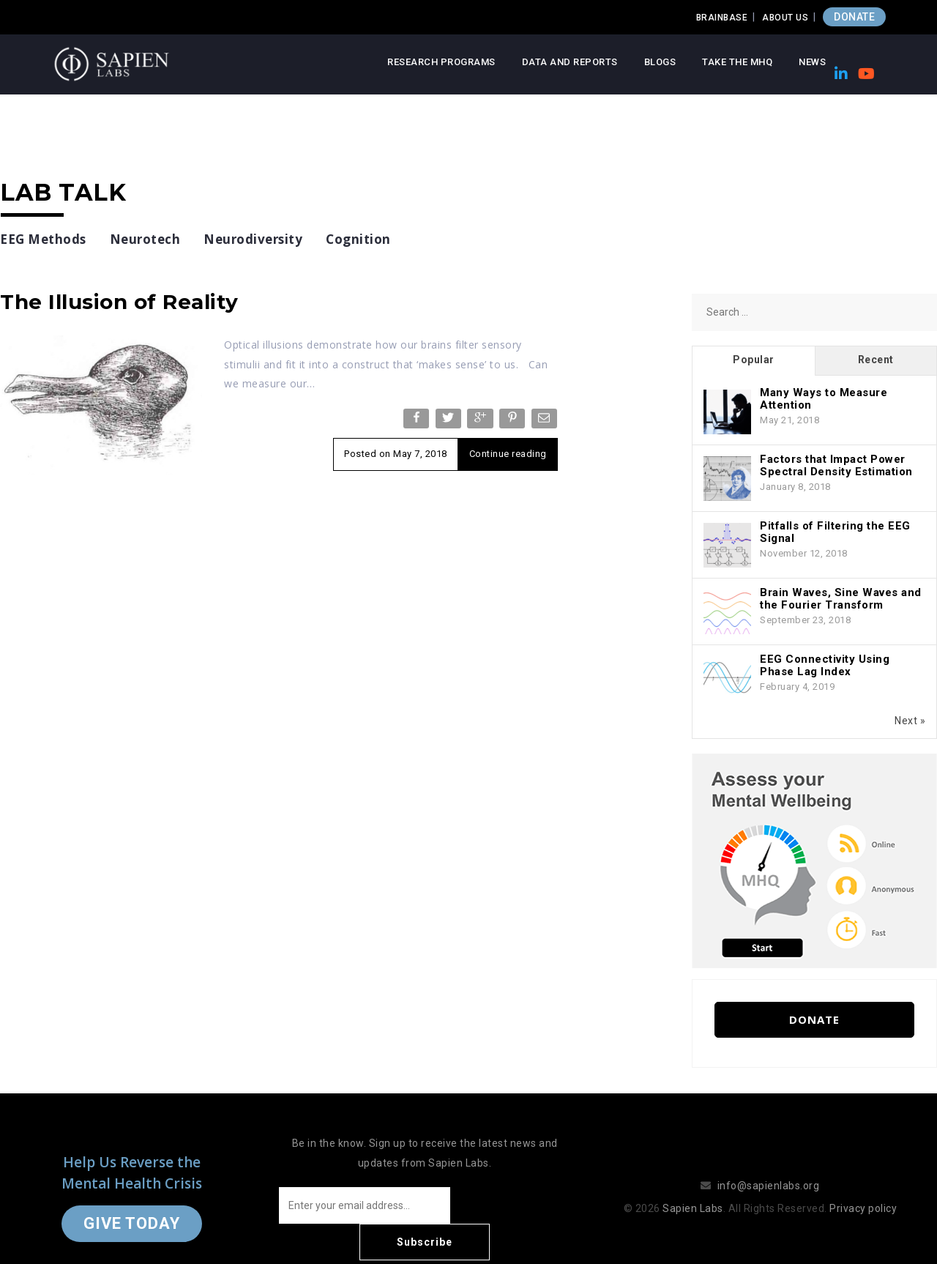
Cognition (358, 239)
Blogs (660, 61)
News (812, 61)
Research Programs (441, 61)
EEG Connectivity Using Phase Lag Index (824, 665)
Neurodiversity (253, 239)
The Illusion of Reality (119, 301)
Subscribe (512, 1205)
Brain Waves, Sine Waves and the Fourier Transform (841, 598)
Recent (876, 359)
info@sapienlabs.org (768, 1167)
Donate (814, 1019)
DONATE (854, 17)
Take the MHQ (737, 61)
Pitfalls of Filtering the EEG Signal (835, 532)
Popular (753, 359)
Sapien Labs (692, 1190)
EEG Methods (43, 239)
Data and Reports (570, 61)
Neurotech (145, 239)
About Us (785, 17)
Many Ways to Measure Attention (823, 399)
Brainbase (722, 17)
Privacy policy (863, 1190)
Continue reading (508, 453)
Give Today (131, 1205)
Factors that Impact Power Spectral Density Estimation (836, 465)
